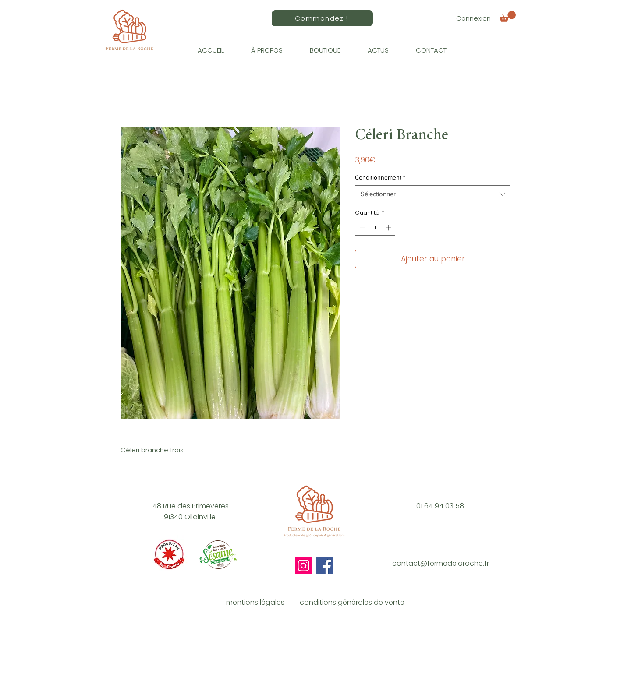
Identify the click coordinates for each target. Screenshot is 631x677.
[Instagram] (303, 565)
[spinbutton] (375, 227)
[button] (508, 16)
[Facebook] (324, 565)
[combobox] (432, 193)
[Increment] (389, 227)
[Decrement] (361, 227)
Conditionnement (380, 177)
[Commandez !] (322, 18)
